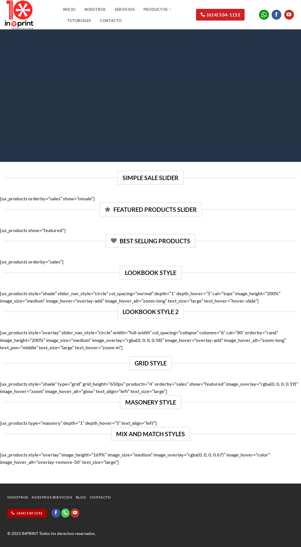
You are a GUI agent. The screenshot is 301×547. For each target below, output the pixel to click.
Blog (81, 497)
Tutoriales (79, 20)
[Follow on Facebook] (276, 15)
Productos (157, 9)
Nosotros (95, 9)
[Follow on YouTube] (289, 15)
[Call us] (65, 513)
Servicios (125, 9)
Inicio (69, 9)
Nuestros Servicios (52, 497)
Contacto (111, 20)
